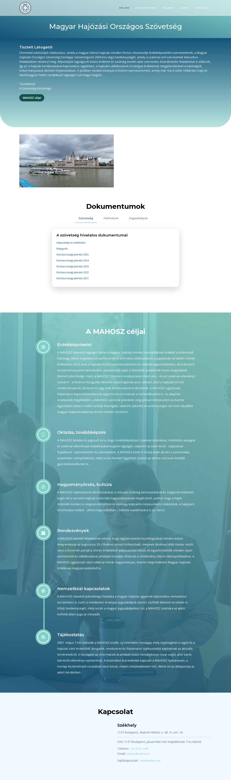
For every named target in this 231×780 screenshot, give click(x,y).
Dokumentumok (146, 8)
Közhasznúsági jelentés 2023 (72, 266)
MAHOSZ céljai (32, 98)
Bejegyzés (62, 248)
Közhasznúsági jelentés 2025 (72, 254)
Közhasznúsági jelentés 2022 (72, 272)
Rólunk (124, 8)
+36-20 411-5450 (139, 748)
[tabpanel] (115, 261)
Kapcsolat (202, 8)
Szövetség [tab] (86, 218)
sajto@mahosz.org (150, 760)
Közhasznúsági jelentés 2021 (72, 278)
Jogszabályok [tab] (138, 218)
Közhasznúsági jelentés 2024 (72, 260)
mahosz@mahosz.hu (138, 753)
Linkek (184, 8)
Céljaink (168, 8)
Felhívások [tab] (111, 218)
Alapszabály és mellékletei (70, 242)
